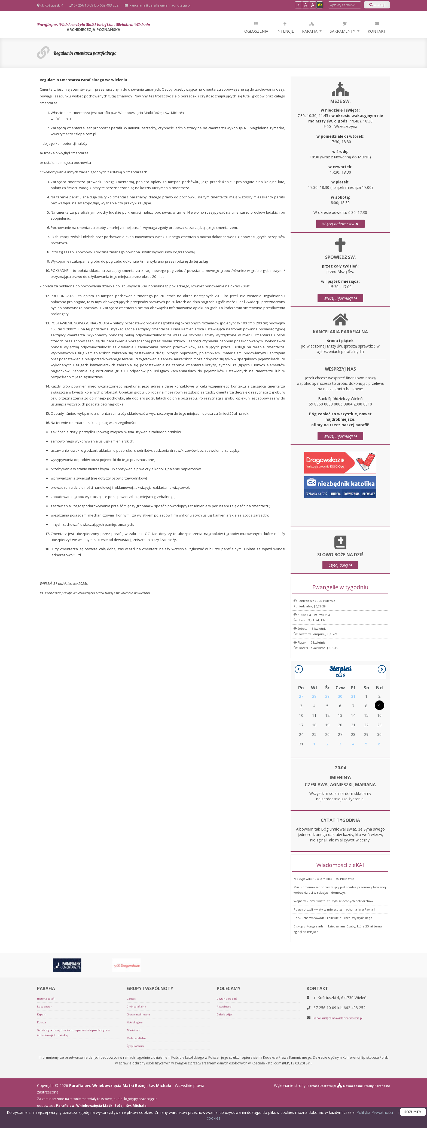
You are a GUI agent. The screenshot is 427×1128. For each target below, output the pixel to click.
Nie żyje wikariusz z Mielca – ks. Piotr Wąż (324, 934)
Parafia (310, 27)
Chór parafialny (139, 1101)
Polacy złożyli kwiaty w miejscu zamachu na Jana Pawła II (335, 964)
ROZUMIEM (413, 1111)
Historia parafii (48, 1093)
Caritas (132, 1093)
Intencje (285, 27)
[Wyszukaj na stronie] (344, 4)
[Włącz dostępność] (319, 4)
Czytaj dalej (340, 592)
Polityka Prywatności (374, 1112)
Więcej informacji (340, 345)
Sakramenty (343, 27)
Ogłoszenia (256, 27)
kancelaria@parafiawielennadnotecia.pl (160, 5)
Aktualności (225, 1101)
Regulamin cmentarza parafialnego (99, 52)
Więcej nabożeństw (340, 223)
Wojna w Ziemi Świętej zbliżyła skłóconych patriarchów (333, 956)
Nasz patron (46, 1101)
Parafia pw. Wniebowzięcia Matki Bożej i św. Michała (122, 28)
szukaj (377, 4)
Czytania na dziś (229, 1093)
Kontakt (377, 27)
